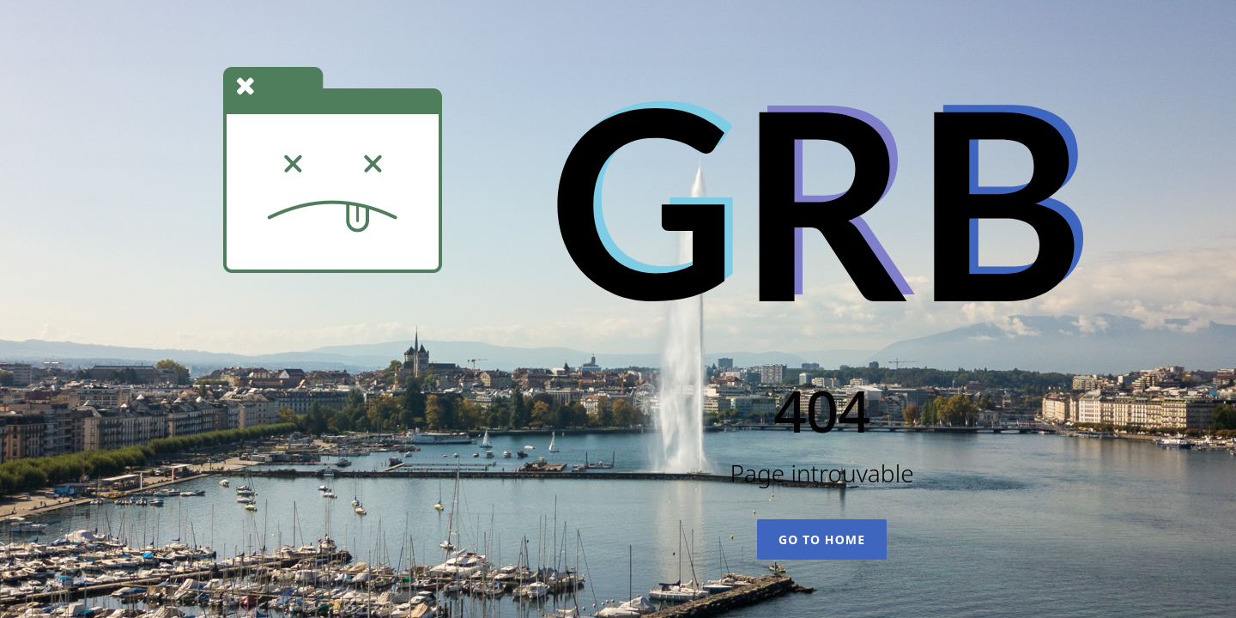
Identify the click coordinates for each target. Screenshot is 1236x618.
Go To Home (822, 539)
